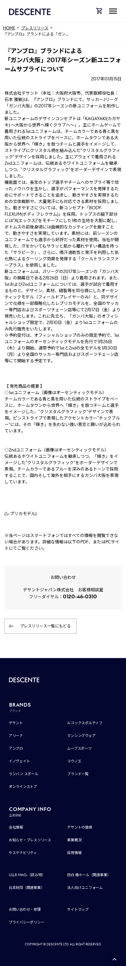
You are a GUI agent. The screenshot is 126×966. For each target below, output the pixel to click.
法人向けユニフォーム (85, 887)
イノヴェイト (19, 761)
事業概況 (74, 840)
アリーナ (16, 735)
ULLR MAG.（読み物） (27, 875)
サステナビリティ (23, 852)
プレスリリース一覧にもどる (45, 626)
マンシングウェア (81, 735)
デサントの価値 (79, 827)
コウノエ (74, 761)
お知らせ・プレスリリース (30, 840)
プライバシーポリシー (26, 922)
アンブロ (16, 748)
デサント (16, 723)
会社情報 (16, 827)
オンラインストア (23, 786)
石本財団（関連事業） (26, 887)
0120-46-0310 (80, 596)
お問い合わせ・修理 (25, 909)
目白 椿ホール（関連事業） (89, 875)
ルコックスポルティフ (84, 723)
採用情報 (74, 852)
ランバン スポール (23, 774)
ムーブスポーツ (79, 748)
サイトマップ (78, 909)
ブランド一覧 (78, 774)
